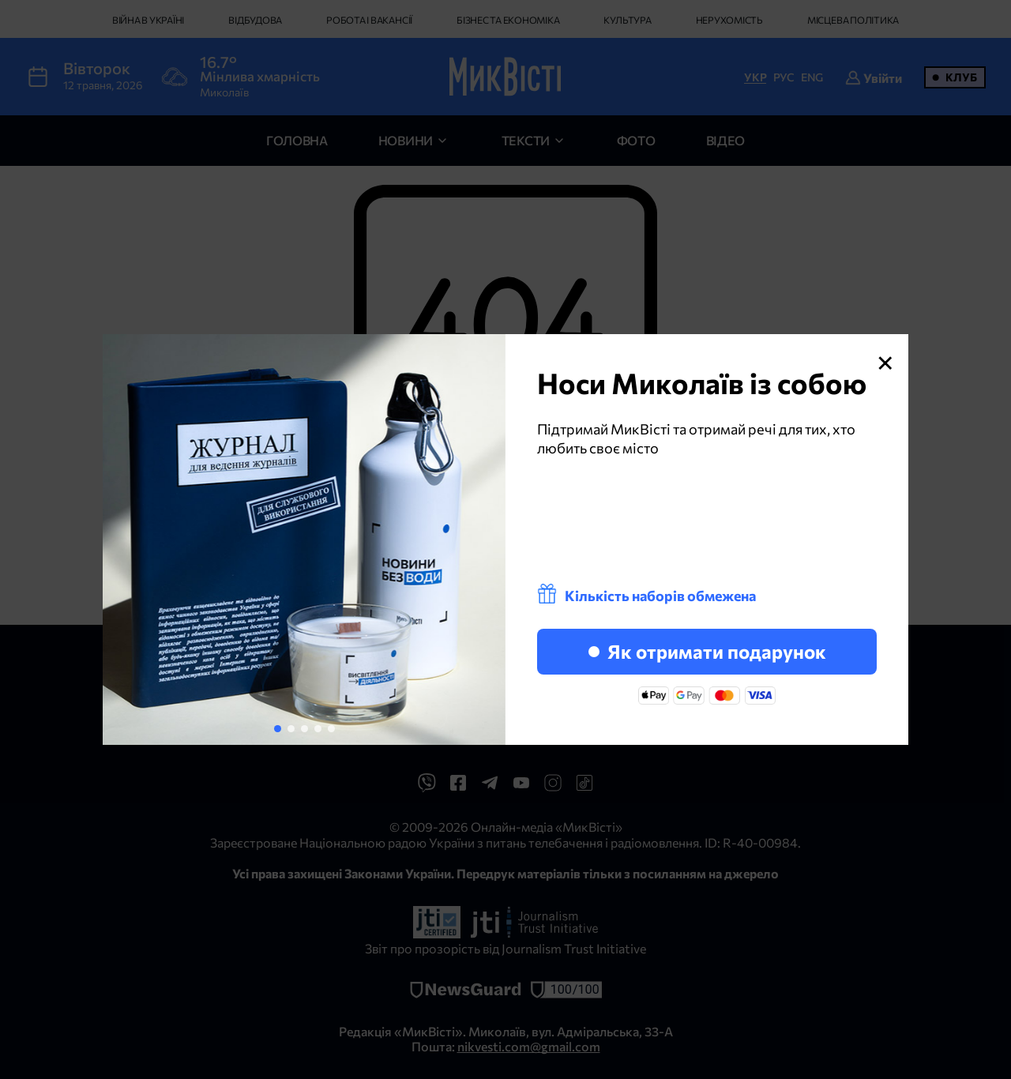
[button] (277, 728)
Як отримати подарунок (707, 651)
